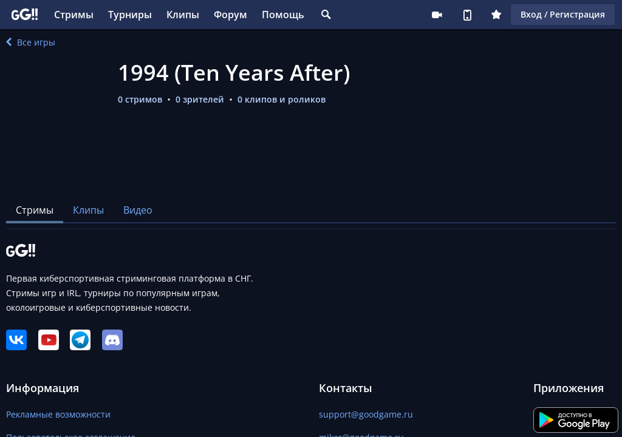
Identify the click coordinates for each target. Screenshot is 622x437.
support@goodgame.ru (366, 414)
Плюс (496, 14)
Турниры (130, 14)
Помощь (283, 14)
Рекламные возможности (58, 414)
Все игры (30, 42)
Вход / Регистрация (563, 14)
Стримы (74, 14)
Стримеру (436, 14)
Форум (230, 14)
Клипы (182, 14)
